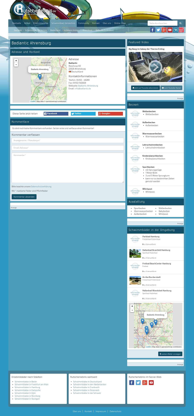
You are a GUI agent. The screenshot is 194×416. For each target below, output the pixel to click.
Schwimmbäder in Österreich (86, 390)
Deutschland (55, 30)
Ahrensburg (87, 30)
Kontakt (96, 23)
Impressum (101, 411)
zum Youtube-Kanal (171, 88)
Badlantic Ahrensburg (105, 30)
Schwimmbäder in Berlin (26, 381)
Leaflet (32, 101)
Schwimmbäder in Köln (25, 393)
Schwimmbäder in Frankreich (86, 387)
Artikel (27, 23)
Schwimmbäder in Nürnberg (27, 396)
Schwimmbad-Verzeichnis (63, 23)
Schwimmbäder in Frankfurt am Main (31, 384)
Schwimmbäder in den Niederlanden (89, 384)
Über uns (107, 23)
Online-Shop (120, 23)
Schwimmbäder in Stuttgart (27, 399)
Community (83, 23)
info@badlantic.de (83, 88)
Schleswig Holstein (71, 30)
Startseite (16, 23)
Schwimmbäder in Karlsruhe (27, 390)
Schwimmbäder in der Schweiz (87, 393)
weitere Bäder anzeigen (170, 354)
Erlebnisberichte (40, 23)
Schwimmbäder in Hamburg (27, 387)
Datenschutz (115, 411)
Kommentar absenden (24, 196)
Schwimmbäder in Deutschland (87, 381)
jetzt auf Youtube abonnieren (145, 88)
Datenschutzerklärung (41, 186)
